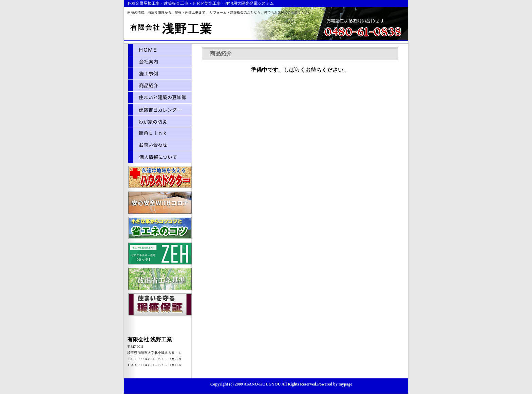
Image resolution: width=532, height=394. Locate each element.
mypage (345, 384)
